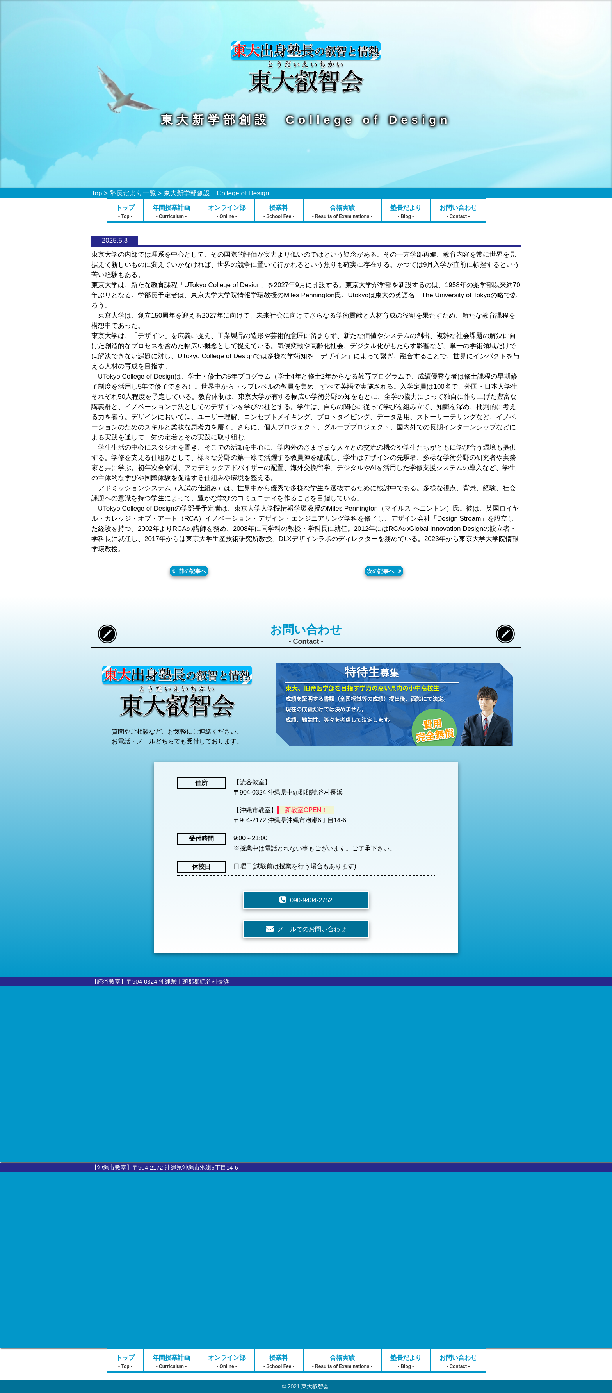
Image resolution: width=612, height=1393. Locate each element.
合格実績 (342, 211)
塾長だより (406, 211)
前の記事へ (192, 571)
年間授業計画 (171, 211)
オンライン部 (227, 211)
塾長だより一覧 (133, 193)
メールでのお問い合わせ (312, 929)
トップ (125, 211)
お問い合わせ (458, 211)
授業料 (278, 211)
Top (96, 193)
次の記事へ (380, 571)
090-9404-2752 (311, 900)
